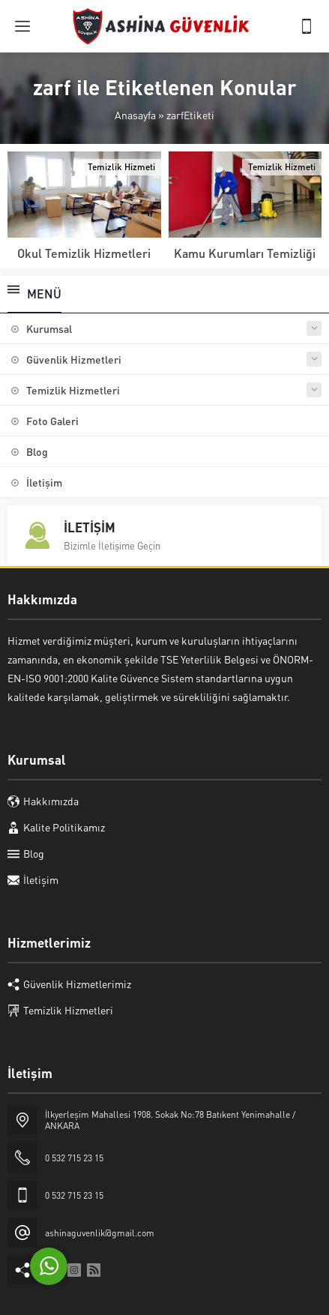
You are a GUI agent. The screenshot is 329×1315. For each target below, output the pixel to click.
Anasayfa (135, 114)
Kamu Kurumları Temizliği (245, 253)
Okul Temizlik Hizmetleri (84, 253)
